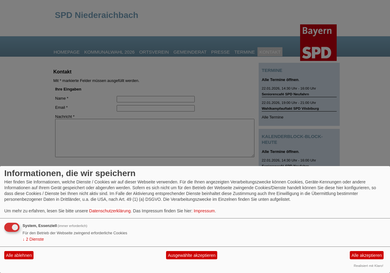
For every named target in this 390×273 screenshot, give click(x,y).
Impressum (204, 210)
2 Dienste (33, 239)
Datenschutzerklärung (110, 210)
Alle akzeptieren (367, 255)
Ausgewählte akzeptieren (191, 255)
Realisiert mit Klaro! (368, 266)
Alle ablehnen (19, 255)
